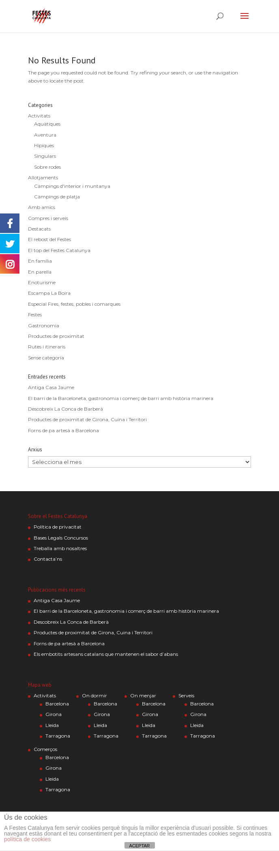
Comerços (45, 749)
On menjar (143, 695)
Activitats (39, 116)
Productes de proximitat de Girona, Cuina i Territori (87, 419)
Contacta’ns (48, 559)
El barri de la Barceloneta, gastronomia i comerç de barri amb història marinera (120, 398)
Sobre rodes (47, 167)
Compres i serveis (48, 218)
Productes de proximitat (56, 336)
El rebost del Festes (49, 239)
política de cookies (27, 839)
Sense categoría (46, 358)
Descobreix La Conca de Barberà (65, 409)
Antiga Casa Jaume (51, 387)
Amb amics (41, 207)
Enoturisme (42, 282)
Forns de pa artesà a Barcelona (63, 430)
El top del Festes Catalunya (59, 250)
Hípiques (44, 145)
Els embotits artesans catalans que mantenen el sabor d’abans (106, 654)
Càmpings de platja (57, 197)
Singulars (45, 156)
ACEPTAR (139, 845)
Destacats (39, 229)
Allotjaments (43, 177)
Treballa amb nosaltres (60, 548)
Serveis (186, 695)
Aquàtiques (47, 124)
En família (40, 261)
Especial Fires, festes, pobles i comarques (74, 304)
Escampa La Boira (49, 293)
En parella (40, 272)
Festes (35, 314)
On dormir (94, 695)
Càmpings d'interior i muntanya (72, 186)
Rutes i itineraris (46, 347)
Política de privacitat (58, 527)
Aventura (45, 135)
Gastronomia (43, 325)
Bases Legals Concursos (61, 538)
